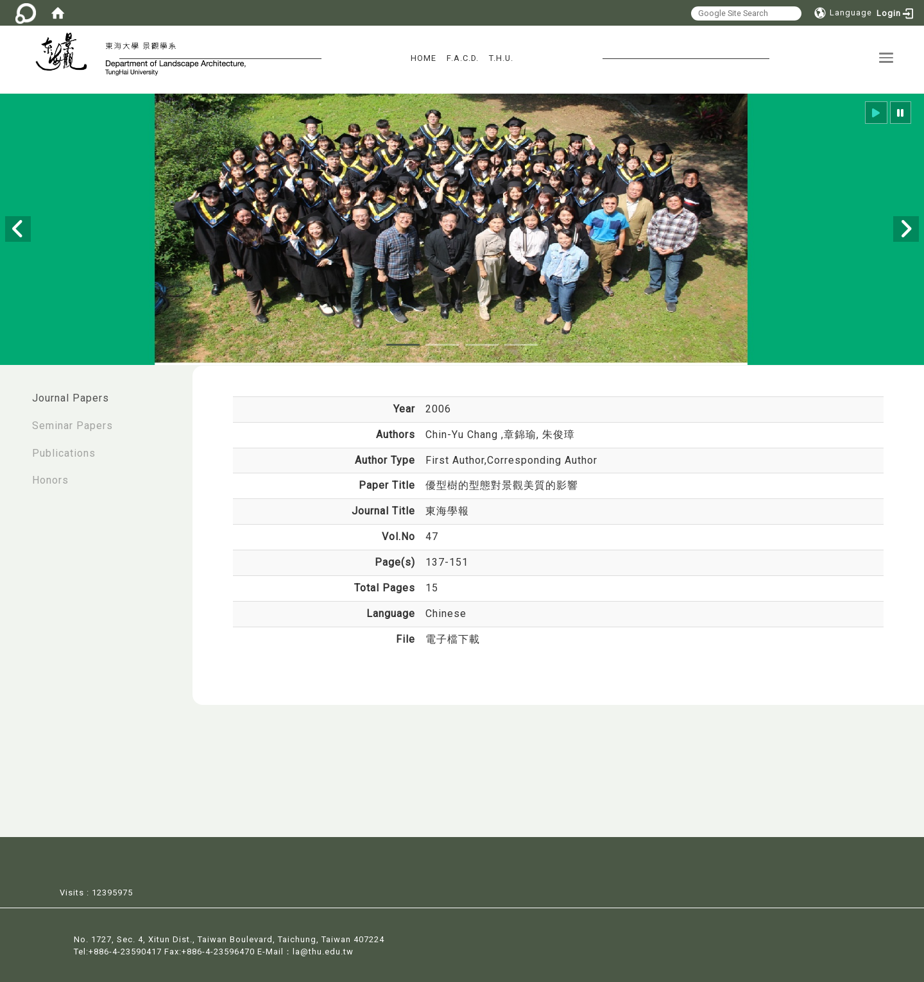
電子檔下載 (452, 639)
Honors (50, 480)
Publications (64, 453)
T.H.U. (501, 58)
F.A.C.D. (463, 58)
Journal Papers (70, 398)
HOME (423, 58)
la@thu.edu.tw (323, 950)
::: (13, 391)
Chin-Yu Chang (463, 434)
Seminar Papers (72, 425)
